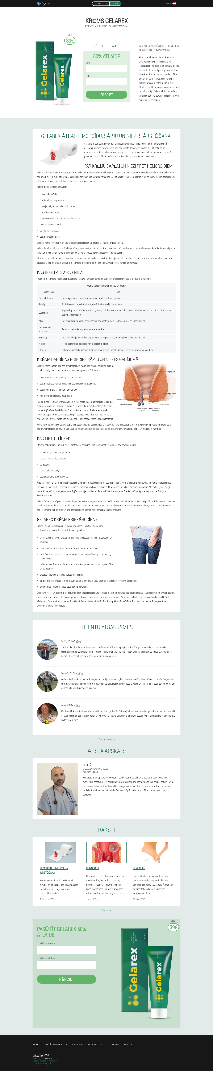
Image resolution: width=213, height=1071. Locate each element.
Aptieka (115, 1044)
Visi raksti (106, 910)
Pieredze (37, 1044)
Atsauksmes (77, 1044)
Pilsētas (92, 1044)
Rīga (78, 641)
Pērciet (106, 94)
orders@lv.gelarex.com (42, 1058)
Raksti (104, 1044)
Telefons (89, 76)
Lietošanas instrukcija (56, 1044)
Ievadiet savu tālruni (46, 958)
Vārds (88, 63)
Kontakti (128, 1044)
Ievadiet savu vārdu (46, 943)
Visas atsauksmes (107, 739)
